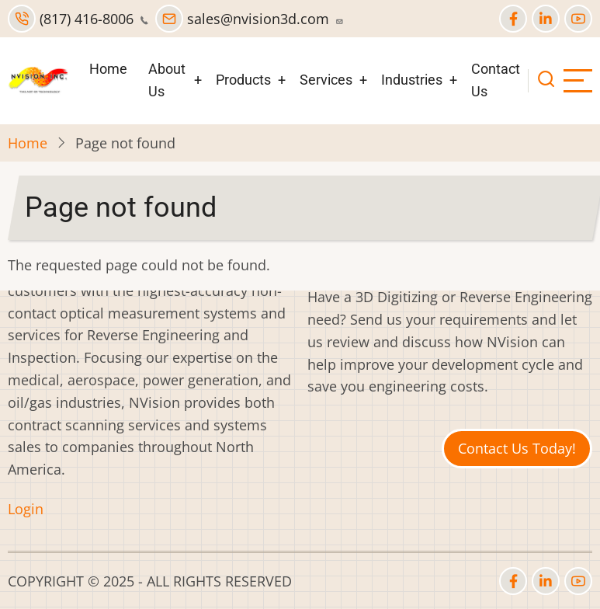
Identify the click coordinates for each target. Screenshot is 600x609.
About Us (167, 80)
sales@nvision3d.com (249, 18)
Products (243, 79)
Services (326, 79)
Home (108, 69)
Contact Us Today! (517, 448)
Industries (411, 79)
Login (25, 508)
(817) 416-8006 (78, 18)
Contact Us (495, 80)
